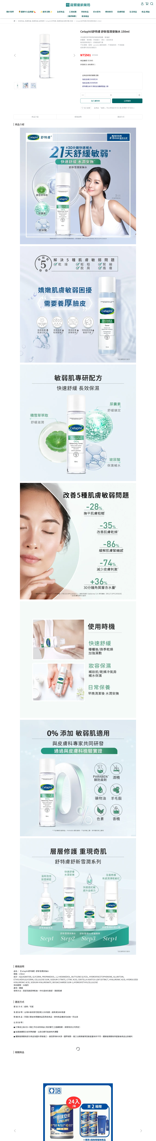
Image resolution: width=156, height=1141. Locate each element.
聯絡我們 (44, 1118)
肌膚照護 (121, 11)
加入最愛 (86, 108)
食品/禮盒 (145, 11)
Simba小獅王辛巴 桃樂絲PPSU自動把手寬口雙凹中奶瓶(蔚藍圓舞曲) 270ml (93, 1093)
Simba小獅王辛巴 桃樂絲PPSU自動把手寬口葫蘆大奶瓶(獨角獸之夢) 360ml (125, 1093)
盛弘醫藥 (26, 1118)
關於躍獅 (17, 1118)
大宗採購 (54, 1118)
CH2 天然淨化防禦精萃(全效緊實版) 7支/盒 (62, 1093)
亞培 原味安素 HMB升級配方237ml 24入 (30, 1093)
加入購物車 (95, 101)
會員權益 (85, 16)
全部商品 (60, 11)
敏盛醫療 (35, 1118)
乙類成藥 (72, 11)
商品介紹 (35, 117)
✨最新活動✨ (46, 11)
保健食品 (85, 11)
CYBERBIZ (68, 1135)
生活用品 (133, 11)
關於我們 (10, 11)
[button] (74, 55)
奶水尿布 (97, 11)
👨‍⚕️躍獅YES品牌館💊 (27, 11)
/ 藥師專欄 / (72, 16)
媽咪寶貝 (109, 11)
